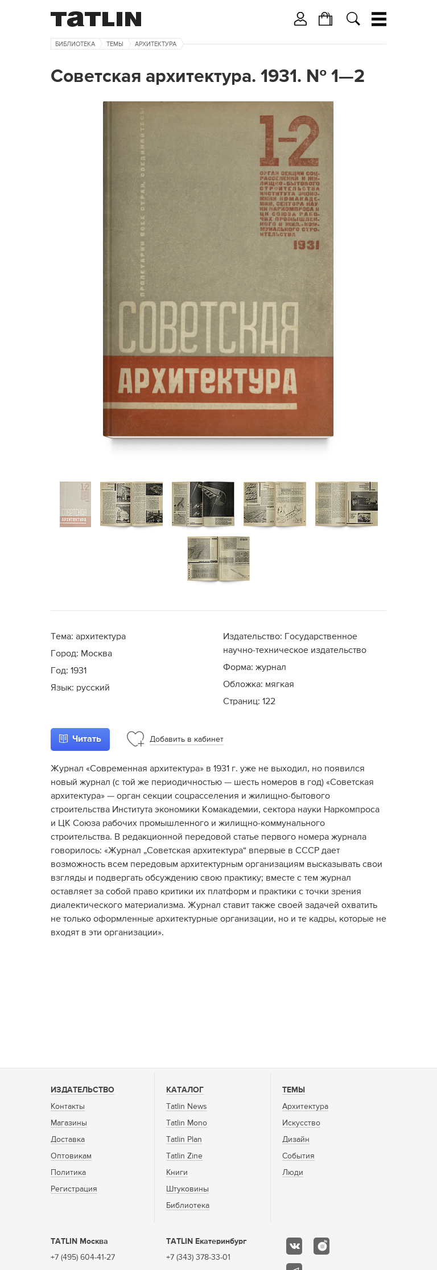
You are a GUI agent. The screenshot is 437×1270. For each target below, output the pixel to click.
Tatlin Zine (184, 1156)
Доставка (68, 1140)
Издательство (82, 1090)
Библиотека (75, 44)
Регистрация (74, 1189)
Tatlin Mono (186, 1123)
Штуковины (187, 1189)
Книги (177, 1173)
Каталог (185, 1090)
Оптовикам (71, 1156)
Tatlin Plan (184, 1140)
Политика (68, 1173)
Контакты (68, 1107)
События (298, 1156)
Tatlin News (186, 1107)
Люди (292, 1173)
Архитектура (155, 44)
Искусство (301, 1123)
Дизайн (296, 1140)
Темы (114, 44)
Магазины (69, 1123)
